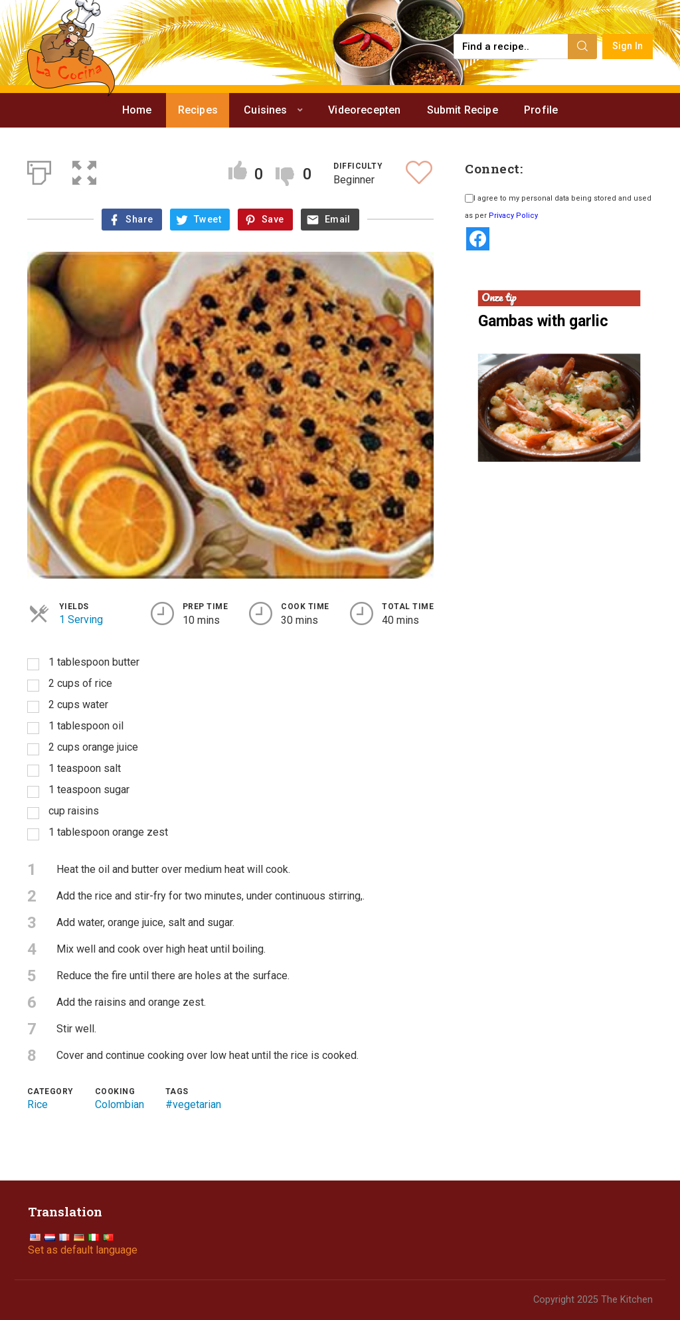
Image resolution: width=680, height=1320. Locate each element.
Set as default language (82, 1250)
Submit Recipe (462, 110)
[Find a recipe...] (512, 46)
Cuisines (265, 110)
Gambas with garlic (543, 321)
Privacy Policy (513, 215)
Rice (37, 1104)
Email (338, 219)
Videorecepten (364, 110)
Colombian (119, 1104)
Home (137, 110)
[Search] (582, 46)
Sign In (627, 46)
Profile (541, 110)
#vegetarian (193, 1104)
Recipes (198, 110)
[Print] (39, 170)
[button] (84, 170)
